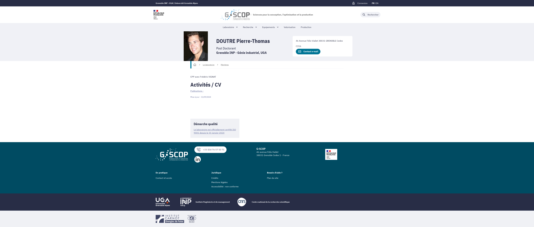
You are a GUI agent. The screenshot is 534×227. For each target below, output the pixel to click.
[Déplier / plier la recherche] (370, 14)
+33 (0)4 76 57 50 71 (210, 149)
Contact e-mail (308, 51)
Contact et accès (164, 178)
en (377, 3)
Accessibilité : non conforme (225, 186)
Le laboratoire (208, 65)
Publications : (196, 91)
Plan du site (272, 178)
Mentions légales (219, 182)
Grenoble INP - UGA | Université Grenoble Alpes (177, 3)
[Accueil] (194, 64)
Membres (225, 65)
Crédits (214, 178)
